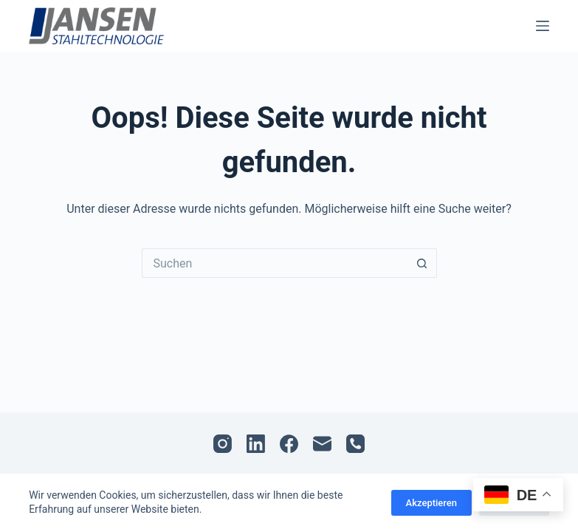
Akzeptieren (431, 502)
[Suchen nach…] (274, 263)
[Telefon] (355, 443)
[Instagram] (222, 443)
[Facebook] (289, 443)
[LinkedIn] (256, 443)
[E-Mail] (322, 443)
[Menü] (542, 26)
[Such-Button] (422, 263)
